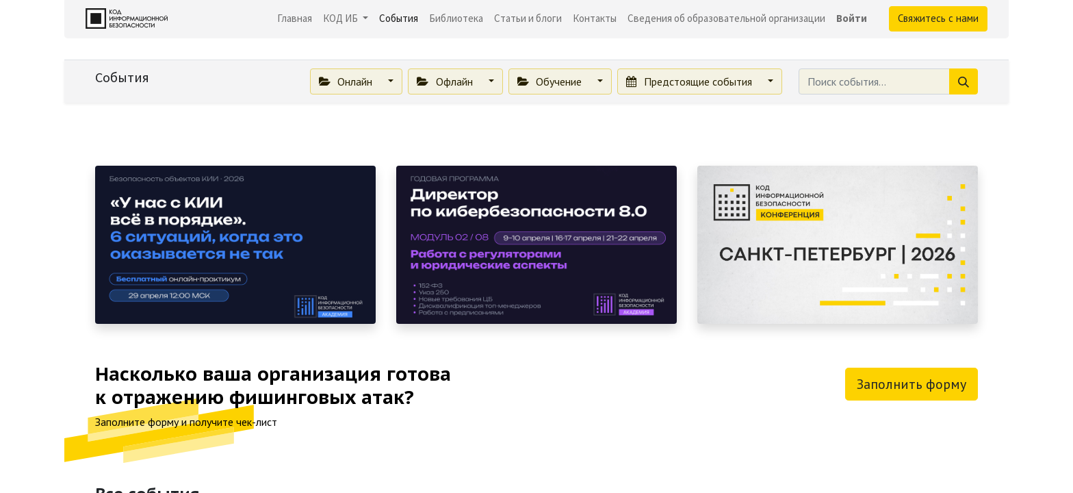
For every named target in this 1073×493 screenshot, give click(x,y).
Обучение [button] (550, 81)
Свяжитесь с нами (938, 18)
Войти (851, 18)
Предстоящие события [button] (690, 81)
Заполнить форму (911, 384)
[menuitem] (295, 18)
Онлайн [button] (347, 81)
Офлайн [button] (446, 81)
